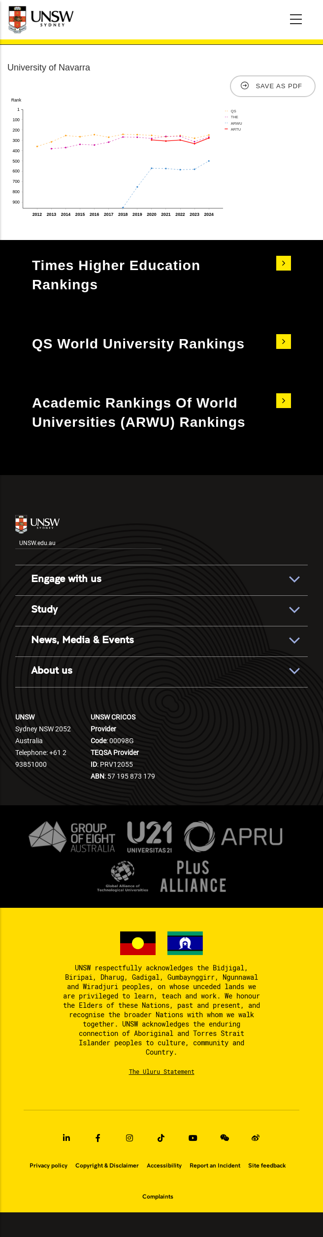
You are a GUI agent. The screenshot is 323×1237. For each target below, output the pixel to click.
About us (51, 671)
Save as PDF (279, 86)
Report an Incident (215, 1165)
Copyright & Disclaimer (107, 1165)
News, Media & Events (82, 640)
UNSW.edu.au (37, 531)
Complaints (157, 1196)
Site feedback (267, 1165)
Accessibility (164, 1165)
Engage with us (66, 579)
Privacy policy (48, 1165)
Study (44, 610)
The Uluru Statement (161, 1071)
